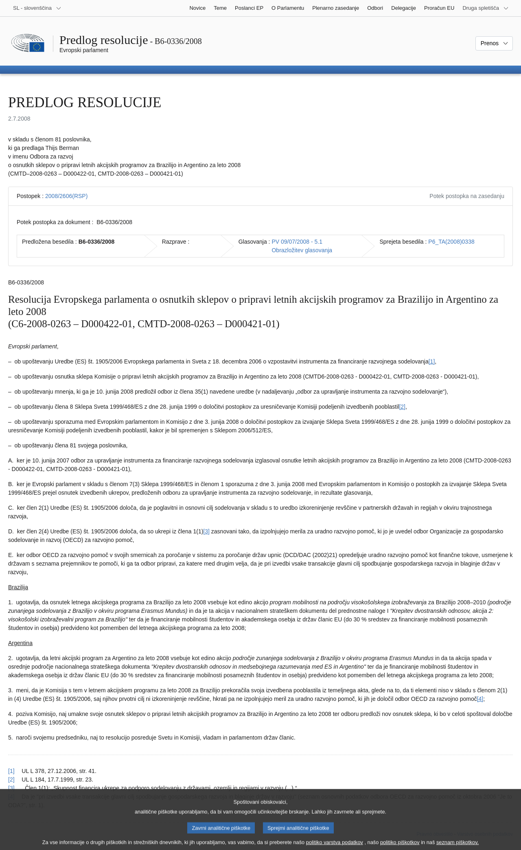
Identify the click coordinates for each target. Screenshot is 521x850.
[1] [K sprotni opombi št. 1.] (432, 361)
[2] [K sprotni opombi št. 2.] (402, 406)
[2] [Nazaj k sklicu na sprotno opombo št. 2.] (11, 779)
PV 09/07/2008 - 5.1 (296, 241)
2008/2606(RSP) (66, 196)
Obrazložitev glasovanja (301, 250)
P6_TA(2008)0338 (451, 241)
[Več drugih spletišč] (485, 8)
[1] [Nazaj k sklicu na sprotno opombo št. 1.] (11, 771)
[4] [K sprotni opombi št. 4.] (480, 699)
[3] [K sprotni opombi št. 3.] (206, 531)
